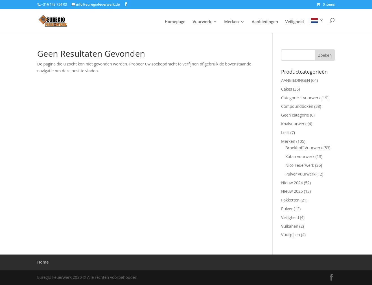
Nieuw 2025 (292, 191)
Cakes (286, 89)
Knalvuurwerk (294, 123)
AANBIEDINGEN (295, 80)
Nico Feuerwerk (299, 165)
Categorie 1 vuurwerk (301, 97)
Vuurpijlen (290, 234)
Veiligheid (294, 22)
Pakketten (290, 200)
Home (43, 262)
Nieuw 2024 (292, 182)
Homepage (175, 22)
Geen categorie (295, 115)
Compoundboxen (297, 106)
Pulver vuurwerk (300, 174)
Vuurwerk (201, 22)
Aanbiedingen (265, 22)
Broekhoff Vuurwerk (304, 147)
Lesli (285, 132)
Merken (231, 22)
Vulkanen (289, 226)
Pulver (287, 208)
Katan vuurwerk (299, 156)
